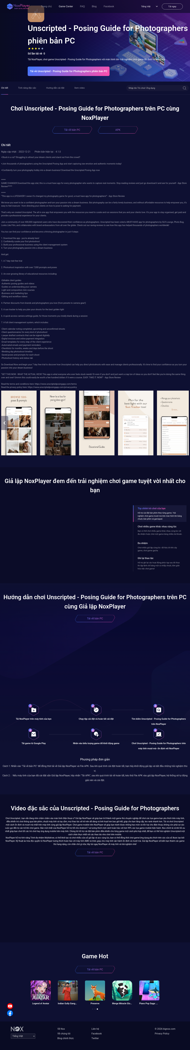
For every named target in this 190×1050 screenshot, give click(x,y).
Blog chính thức (65, 1038)
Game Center (66, 6)
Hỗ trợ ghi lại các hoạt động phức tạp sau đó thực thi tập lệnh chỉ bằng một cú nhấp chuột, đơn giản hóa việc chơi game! (159, 566)
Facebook (109, 6)
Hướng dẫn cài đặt (55, 88)
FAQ (82, 6)
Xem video (79, 88)
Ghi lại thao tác (145, 558)
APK (117, 129)
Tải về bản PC (72, 129)
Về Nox (61, 1028)
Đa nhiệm (143, 543)
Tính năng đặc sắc (27, 88)
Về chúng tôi (63, 1033)
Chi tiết (4, 88)
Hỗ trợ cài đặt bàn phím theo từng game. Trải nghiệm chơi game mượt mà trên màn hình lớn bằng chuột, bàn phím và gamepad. (160, 516)
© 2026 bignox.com (165, 1028)
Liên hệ (95, 1028)
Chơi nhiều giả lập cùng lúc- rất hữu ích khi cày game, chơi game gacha (157, 549)
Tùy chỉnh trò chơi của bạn (151, 508)
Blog (94, 6)
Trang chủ (46, 6)
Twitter (95, 1038)
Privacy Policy (162, 1033)
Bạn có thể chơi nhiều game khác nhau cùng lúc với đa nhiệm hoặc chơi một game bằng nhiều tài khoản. (160, 532)
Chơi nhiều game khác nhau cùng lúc (157, 526)
